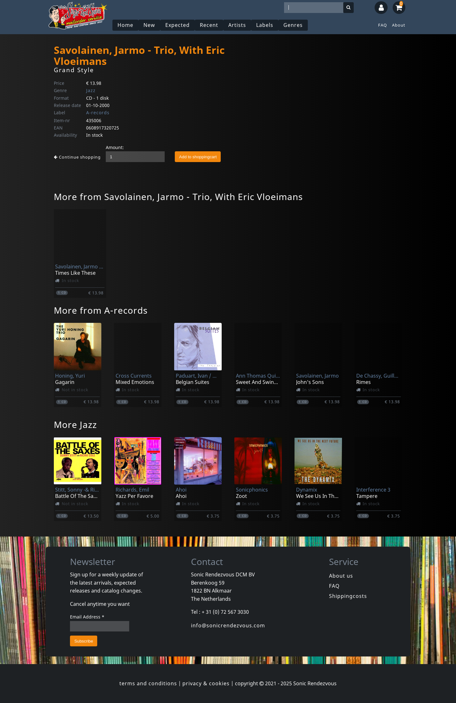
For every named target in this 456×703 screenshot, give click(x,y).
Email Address (87, 617)
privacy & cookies (206, 683)
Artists (237, 25)
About (398, 25)
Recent (209, 25)
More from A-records (101, 310)
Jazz (91, 90)
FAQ (382, 25)
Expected (177, 25)
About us (341, 575)
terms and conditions (148, 683)
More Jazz (75, 424)
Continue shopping (77, 157)
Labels (264, 25)
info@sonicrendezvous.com (228, 625)
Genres (293, 25)
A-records (98, 113)
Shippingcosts (348, 596)
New (149, 25)
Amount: (115, 147)
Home (125, 25)
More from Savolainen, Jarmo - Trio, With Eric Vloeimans (178, 197)
